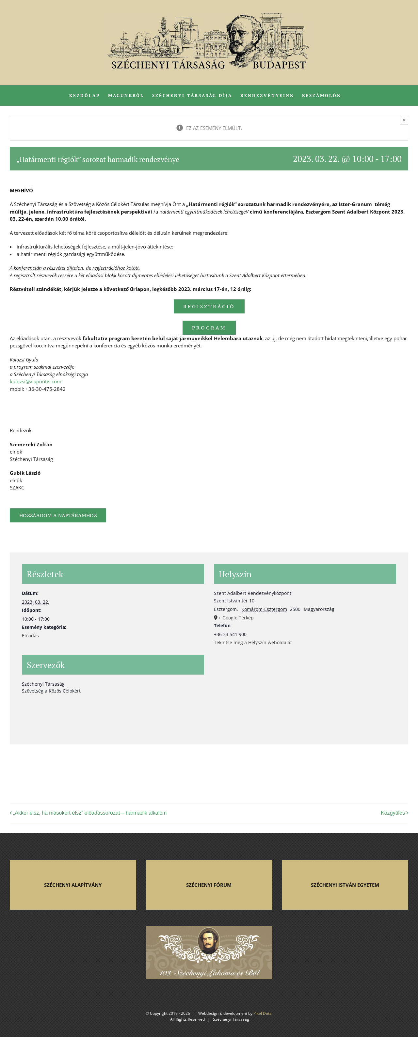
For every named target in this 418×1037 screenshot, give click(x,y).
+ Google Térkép (236, 617)
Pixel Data (262, 1013)
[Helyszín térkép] (305, 696)
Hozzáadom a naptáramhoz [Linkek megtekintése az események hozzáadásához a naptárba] (58, 515)
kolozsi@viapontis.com (35, 381)
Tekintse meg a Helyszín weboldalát (253, 642)
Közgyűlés (393, 813)
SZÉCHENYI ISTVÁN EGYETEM (345, 885)
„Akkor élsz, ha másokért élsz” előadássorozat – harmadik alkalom (90, 813)
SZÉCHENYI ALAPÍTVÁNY (73, 885)
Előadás (30, 635)
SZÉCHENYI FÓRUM (209, 885)
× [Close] (404, 120)
